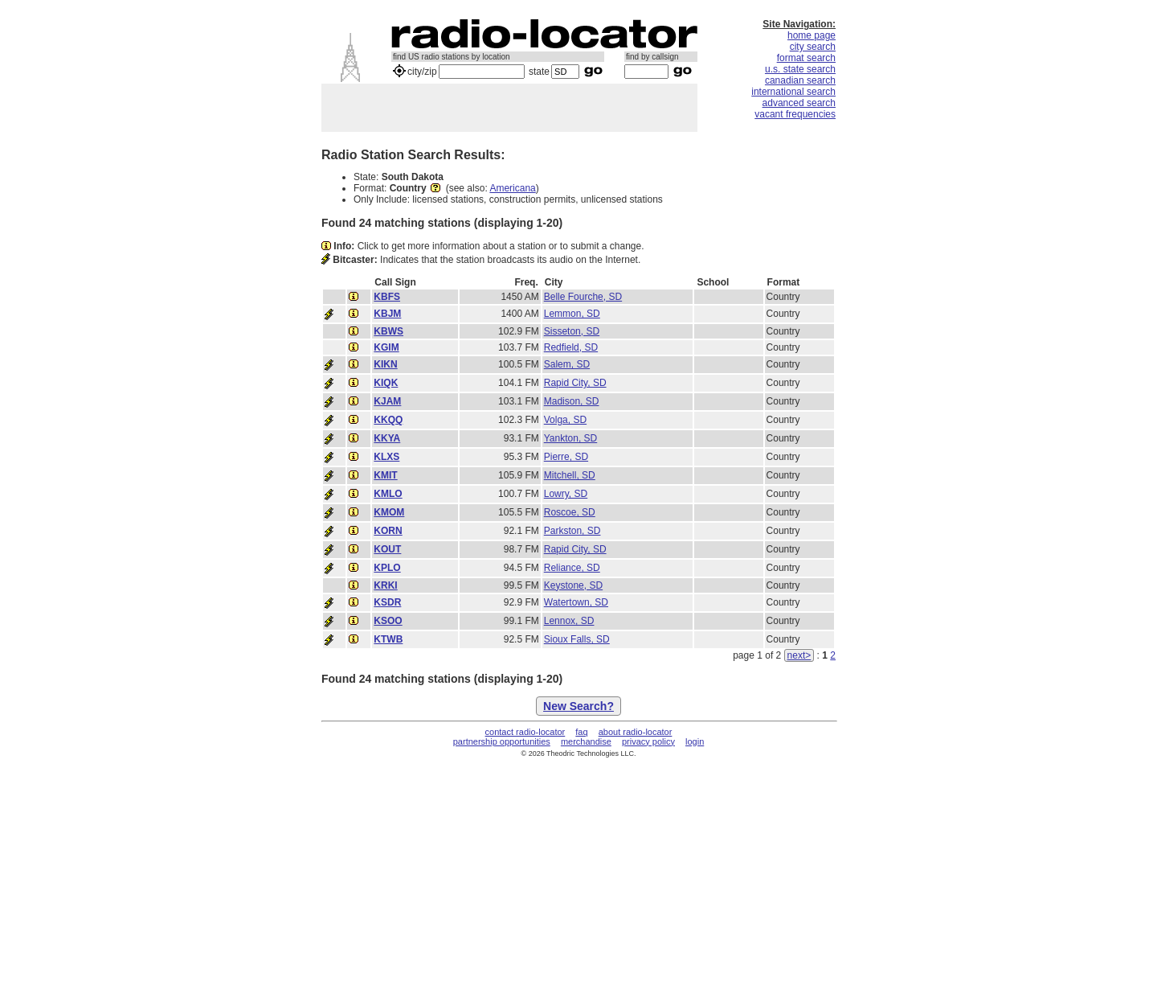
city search (813, 46)
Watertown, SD (576, 602)
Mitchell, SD (569, 475)
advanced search (799, 103)
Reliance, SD (572, 567)
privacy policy (648, 741)
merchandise (586, 741)
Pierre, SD (566, 456)
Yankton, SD (570, 438)
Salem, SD (567, 364)
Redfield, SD (571, 347)
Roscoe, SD (569, 512)
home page (811, 35)
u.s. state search (800, 69)
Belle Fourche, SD (583, 296)
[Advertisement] (509, 108)
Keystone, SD (573, 585)
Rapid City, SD (575, 382)
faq (581, 732)
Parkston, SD (572, 530)
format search (806, 58)
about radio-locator (636, 732)
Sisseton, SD (571, 331)
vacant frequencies (795, 114)
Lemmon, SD (572, 313)
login (694, 741)
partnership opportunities (501, 741)
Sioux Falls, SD (577, 639)
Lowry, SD (565, 493)
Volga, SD (565, 419)
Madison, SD (571, 401)
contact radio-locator (525, 732)
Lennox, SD (569, 620)
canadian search (800, 80)
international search (793, 91)
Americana (512, 188)
